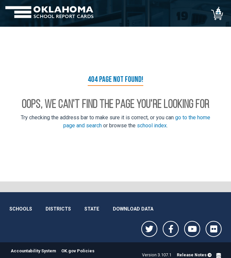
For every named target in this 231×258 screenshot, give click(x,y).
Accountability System (33, 250)
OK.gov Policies (77, 250)
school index (152, 125)
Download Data (133, 209)
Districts (58, 209)
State (91, 209)
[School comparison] (218, 13)
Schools (20, 209)
